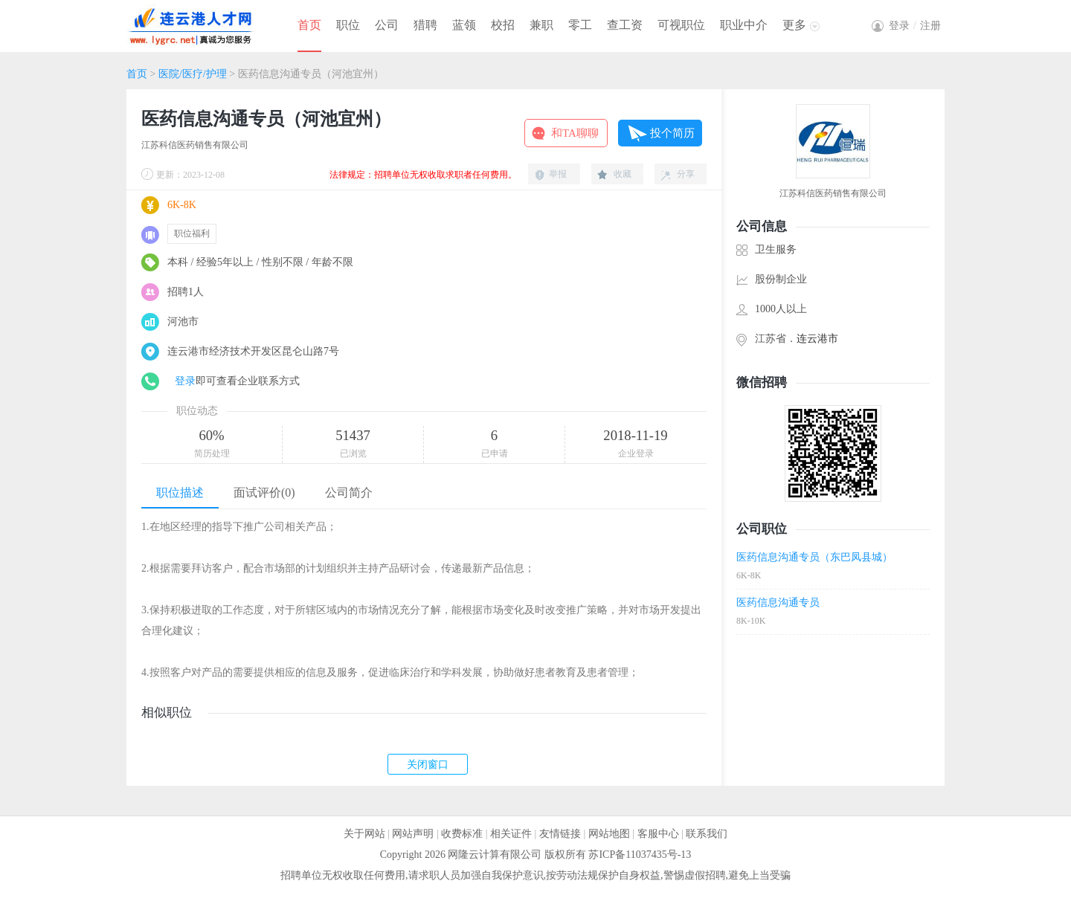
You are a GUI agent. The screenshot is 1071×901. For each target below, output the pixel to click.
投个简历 (672, 133)
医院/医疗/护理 (192, 74)
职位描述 (180, 492)
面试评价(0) (264, 492)
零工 (580, 25)
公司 (387, 25)
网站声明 (413, 833)
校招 (503, 25)
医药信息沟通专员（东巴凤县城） (814, 557)
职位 (348, 25)
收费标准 (462, 833)
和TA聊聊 (575, 133)
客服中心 (658, 833)
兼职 (541, 25)
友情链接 (560, 833)
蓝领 (464, 25)
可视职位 (681, 25)
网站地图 (609, 833)
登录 (185, 381)
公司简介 (349, 492)
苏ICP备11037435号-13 (639, 854)
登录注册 (915, 25)
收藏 (622, 174)
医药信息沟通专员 (778, 602)
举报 (558, 174)
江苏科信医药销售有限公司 (194, 145)
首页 (309, 25)
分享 (686, 174)
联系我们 (706, 833)
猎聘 (425, 25)
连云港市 (817, 338)
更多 (794, 25)
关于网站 (364, 833)
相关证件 (511, 833)
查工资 (625, 25)
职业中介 (744, 25)
